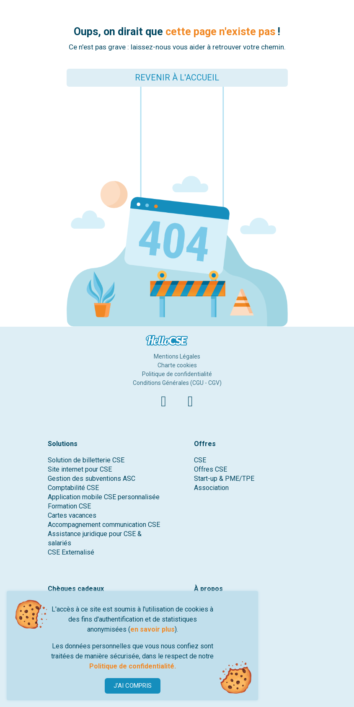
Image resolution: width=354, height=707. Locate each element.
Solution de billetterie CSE (86, 460)
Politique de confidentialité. (132, 666)
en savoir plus (152, 629)
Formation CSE (69, 506)
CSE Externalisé (71, 552)
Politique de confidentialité (177, 374)
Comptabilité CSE (73, 488)
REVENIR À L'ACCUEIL (177, 77)
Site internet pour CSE (80, 469)
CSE (200, 460)
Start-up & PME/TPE (224, 479)
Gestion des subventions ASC (91, 479)
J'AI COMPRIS (133, 685)
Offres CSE (210, 469)
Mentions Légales (177, 356)
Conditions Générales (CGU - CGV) (177, 382)
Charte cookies (177, 365)
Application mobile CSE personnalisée (104, 497)
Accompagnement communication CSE (104, 525)
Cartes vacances (72, 515)
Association (211, 488)
